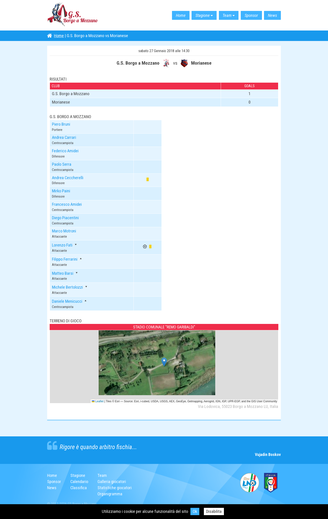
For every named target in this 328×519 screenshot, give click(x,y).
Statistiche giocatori (115, 486)
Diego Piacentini (65, 217)
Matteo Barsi (63, 272)
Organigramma (110, 492)
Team (224, 15)
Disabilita (214, 511)
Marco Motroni (64, 230)
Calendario (80, 480)
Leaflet (97, 400)
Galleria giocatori (112, 480)
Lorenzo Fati (62, 244)
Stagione (198, 15)
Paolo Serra (62, 164)
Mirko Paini (61, 190)
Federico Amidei (65, 150)
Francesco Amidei (67, 203)
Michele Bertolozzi (68, 286)
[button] (164, 361)
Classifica (79, 486)
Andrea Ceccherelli (68, 177)
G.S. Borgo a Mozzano (74, 15)
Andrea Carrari (64, 137)
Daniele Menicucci (67, 300)
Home (175, 15)
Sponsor (249, 15)
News (272, 15)
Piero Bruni (61, 124)
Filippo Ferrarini (65, 258)
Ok (195, 511)
